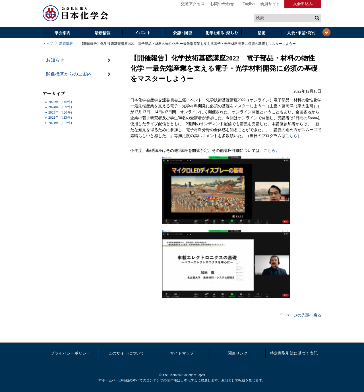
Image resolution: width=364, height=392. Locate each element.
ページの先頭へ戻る (303, 315)
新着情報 (66, 44)
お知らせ (55, 60)
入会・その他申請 (301, 33)
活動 (262, 33)
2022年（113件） (61, 118)
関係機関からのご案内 (69, 74)
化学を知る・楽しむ (222, 33)
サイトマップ (182, 353)
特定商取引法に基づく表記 (294, 353)
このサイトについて (126, 353)
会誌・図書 (182, 33)
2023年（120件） (61, 112)
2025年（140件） (61, 102)
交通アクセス (193, 4)
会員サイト (270, 4)
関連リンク (238, 353)
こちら (291, 136)
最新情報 (102, 33)
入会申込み (303, 4)
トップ (48, 44)
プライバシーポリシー (70, 353)
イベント (142, 33)
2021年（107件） (61, 123)
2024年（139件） (61, 107)
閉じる (326, 32)
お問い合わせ (222, 4)
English (249, 4)
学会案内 (62, 33)
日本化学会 (76, 13)
